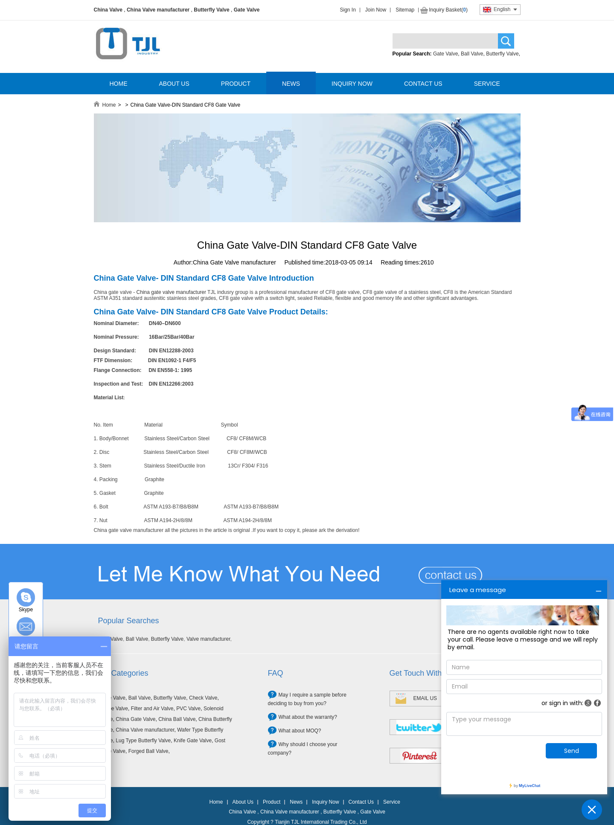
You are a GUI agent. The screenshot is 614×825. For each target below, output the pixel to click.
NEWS (291, 83)
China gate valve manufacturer (171, 292)
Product (271, 802)
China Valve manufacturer (158, 10)
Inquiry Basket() (448, 10)
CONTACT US (423, 83)
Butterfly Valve (211, 10)
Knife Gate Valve (193, 741)
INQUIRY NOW (352, 83)
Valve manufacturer (208, 639)
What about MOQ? (300, 731)
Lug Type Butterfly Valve (143, 741)
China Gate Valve (135, 719)
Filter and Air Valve (152, 709)
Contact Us (361, 802)
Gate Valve (247, 10)
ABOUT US (174, 83)
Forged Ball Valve (148, 751)
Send (571, 751)
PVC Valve (188, 709)
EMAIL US (425, 698)
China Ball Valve (176, 719)
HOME (119, 83)
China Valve (108, 10)
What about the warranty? (308, 717)
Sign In (348, 10)
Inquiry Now (325, 802)
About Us (243, 802)
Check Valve (203, 698)
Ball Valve (472, 54)
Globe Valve (114, 709)
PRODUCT (235, 83)
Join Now (375, 10)
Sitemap (405, 10)
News (296, 802)
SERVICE (487, 83)
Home (109, 105)
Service (391, 802)
